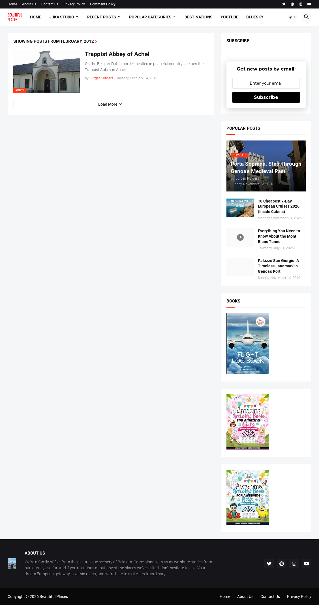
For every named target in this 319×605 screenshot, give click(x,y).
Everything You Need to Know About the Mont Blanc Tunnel (279, 236)
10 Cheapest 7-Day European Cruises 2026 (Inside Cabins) (278, 206)
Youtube (229, 17)
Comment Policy (102, 4)
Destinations (199, 17)
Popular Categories (150, 17)
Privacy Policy (74, 4)
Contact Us (49, 4)
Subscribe (266, 97)
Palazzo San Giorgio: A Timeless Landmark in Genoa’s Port (278, 266)
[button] (292, 17)
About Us (29, 4)
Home (12, 4)
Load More (107, 104)
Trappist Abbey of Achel (117, 54)
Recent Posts (101, 17)
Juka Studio (61, 17)
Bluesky (255, 17)
